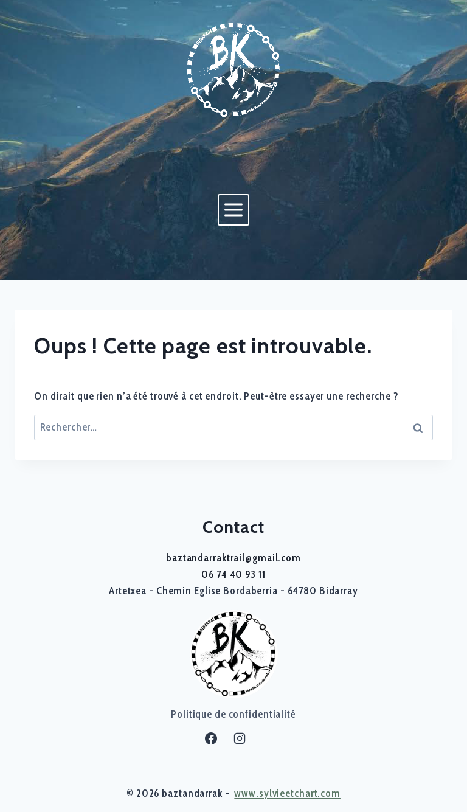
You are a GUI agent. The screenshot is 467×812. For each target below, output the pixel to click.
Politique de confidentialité (233, 714)
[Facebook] (211, 738)
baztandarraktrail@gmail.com (233, 558)
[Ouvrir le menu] (233, 209)
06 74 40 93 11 (233, 574)
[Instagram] (239, 738)
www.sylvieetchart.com (287, 793)
